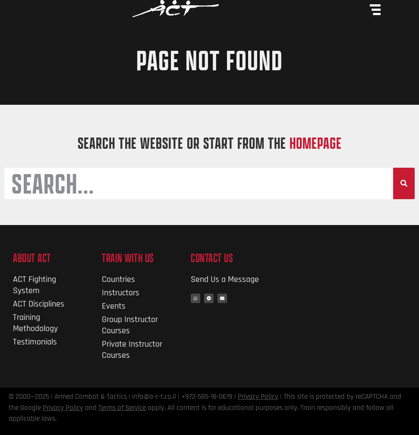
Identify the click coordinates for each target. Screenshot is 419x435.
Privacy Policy (258, 396)
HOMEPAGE (316, 143)
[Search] (404, 184)
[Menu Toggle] (375, 9)
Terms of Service (122, 408)
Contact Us (212, 258)
